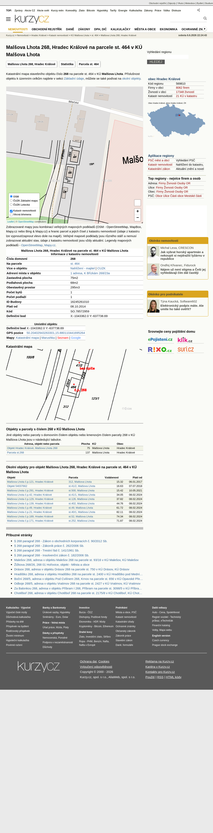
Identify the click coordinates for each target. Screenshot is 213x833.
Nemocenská (50, 637)
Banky (46, 607)
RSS (160, 677)
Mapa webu (165, 630)
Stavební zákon (124, 640)
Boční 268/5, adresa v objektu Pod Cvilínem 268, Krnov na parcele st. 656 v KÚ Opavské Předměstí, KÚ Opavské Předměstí (78, 579)
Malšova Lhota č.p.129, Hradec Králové (30, 499)
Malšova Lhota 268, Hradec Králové (31, 64)
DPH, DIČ (100, 29)
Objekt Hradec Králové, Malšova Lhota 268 (32, 448)
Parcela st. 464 (89, 64)
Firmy (162, 183)
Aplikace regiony (161, 156)
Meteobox (190, 3)
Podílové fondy (99, 617)
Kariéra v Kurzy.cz (157, 666)
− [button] (137, 218)
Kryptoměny (85, 626)
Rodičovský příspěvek (18, 631)
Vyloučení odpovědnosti (96, 666)
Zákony (148, 10)
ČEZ (90, 612)
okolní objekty (131, 78)
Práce (158, 10)
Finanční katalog (161, 625)
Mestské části (193, 195)
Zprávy (19, 10)
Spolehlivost (173, 612)
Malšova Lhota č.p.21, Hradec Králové (29, 512)
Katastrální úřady (125, 621)
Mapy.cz (49, 245)
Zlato (82, 10)
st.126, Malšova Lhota (81, 499)
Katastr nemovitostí (160, 164)
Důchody (47, 647)
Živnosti (171, 183)
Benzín (97, 641)
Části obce (177, 195)
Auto (154, 612)
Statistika (67, 64)
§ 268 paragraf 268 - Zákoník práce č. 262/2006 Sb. (49, 545)
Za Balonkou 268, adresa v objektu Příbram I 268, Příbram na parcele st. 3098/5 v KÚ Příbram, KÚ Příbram (78, 588)
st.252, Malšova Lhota (81, 520)
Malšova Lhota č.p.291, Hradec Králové (30, 490)
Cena (162, 612)
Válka (166, 10)
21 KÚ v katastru (186, 96)
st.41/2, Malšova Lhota (82, 486)
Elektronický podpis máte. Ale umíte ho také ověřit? (182, 307)
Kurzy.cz (10, 35)
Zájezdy (172, 3)
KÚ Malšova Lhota (80, 35)
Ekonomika (169, 29)
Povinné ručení (14, 645)
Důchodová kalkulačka (18, 617)
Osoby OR (183, 183)
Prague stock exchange (165, 645)
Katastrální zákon (159, 168)
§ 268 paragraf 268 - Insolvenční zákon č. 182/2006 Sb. (51, 555)
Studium (209, 3)
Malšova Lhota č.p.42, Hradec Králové (29, 494)
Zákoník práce (123, 635)
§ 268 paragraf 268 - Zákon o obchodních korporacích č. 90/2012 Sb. (60, 541)
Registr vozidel (160, 617)
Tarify (113, 10)
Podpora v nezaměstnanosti (58, 642)
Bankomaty (59, 607)
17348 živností (185, 92)
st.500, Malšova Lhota (81, 490)
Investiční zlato (94, 636)
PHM (90, 641)
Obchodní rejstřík (157, 3)
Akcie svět (43, 10)
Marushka (48, 337)
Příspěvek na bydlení (17, 626)
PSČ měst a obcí (158, 160)
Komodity (71, 10)
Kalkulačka (135, 10)
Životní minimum (15, 635)
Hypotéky (102, 10)
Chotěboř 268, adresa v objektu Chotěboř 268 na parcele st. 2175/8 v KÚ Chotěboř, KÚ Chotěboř (78, 593)
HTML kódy (173, 677)
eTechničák (167, 620)
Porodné (62, 637)
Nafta (106, 641)
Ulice (166, 195)
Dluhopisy (84, 617)
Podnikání (121, 607)
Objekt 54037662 (17, 486)
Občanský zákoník (126, 631)
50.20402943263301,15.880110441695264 (56, 332)
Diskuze (176, 10)
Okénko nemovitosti (163, 240)
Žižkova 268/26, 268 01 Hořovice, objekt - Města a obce (51, 564)
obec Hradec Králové (164, 79)
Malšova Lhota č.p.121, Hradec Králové (30, 481)
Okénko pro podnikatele (165, 294)
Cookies (103, 661)
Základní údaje (74, 78)
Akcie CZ (30, 10)
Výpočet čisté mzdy (16, 612)
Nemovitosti (23, 35)
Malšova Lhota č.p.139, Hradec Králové (30, 503)
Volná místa (58, 622)
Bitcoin (91, 10)
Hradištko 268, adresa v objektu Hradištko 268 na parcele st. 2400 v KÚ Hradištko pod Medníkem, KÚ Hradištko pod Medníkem (78, 574)
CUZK (101, 268)
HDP (95, 621)
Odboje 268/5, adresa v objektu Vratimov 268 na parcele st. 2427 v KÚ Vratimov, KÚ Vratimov (77, 583)
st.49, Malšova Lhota (81, 507)
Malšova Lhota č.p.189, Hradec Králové (30, 516)
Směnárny (48, 617)
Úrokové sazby (50, 612)
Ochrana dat (88, 661)
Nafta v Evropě (87, 645)
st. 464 (75, 263)
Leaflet (10, 221)
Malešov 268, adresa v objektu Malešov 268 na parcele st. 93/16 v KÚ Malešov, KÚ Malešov (76, 560)
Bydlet (200, 3)
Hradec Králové (39, 35)
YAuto (180, 3)
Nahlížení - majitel (82, 268)
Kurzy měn (57, 10)
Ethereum (108, 626)
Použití (150, 677)
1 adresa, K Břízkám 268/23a (90, 273)
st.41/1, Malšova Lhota (82, 494)
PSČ (134, 612)
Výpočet (25, 607)
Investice (84, 607)
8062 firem (182, 87)
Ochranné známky (196, 29)
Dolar (65, 617)
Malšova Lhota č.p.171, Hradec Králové (30, 520)
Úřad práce (49, 627)
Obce (159, 195)
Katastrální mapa (27, 337)
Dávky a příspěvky (53, 633)
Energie (122, 10)
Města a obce (145, 29)
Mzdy (102, 621)
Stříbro (107, 636)
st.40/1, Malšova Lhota (82, 512)
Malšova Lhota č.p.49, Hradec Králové (29, 507)
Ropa (82, 641)
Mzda (59, 627)
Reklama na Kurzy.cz (159, 661)
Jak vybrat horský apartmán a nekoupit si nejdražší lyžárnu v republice (182, 255)
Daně (70, 29)
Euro (58, 617)
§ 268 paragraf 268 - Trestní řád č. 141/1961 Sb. (46, 550)
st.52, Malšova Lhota (81, 516)
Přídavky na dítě (15, 621)
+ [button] (137, 212)
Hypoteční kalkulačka (17, 640)
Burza (82, 612)
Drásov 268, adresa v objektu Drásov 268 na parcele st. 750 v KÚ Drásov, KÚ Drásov (71, 569)
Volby (155, 630)
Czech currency (160, 640)
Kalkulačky (120, 29)
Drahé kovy (85, 632)
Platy (66, 627)
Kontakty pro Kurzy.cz (160, 671)
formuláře (128, 645)
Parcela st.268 (15, 452)
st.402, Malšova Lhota (81, 503)
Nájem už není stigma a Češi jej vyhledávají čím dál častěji (183, 271)
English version (161, 635)
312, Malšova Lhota (80, 481)
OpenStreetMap (26, 221)
